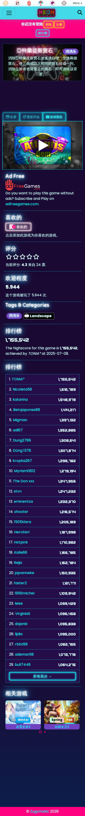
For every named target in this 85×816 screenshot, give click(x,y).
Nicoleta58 (22, 389)
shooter (21, 511)
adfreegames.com (22, 204)
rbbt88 (21, 644)
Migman (20, 419)
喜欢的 (18, 227)
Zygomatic (39, 811)
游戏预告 (54, 117)
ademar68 (24, 654)
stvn (18, 491)
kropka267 (22, 460)
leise (19, 603)
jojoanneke (24, 572)
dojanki (21, 623)
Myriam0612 (24, 470)
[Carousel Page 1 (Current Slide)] (40, 732)
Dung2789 (22, 440)
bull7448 (23, 664)
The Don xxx (23, 481)
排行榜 (42, 33)
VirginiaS (22, 613)
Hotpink (21, 542)
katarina (20, 399)
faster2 (20, 583)
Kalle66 (20, 552)
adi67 (18, 430)
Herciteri (21, 532)
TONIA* (18, 379)
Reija (18, 562)
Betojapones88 (26, 409)
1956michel (24, 593)
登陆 (48, 24)
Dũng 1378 (22, 450)
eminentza (23, 501)
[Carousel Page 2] (45, 732)
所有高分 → (42, 676)
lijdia (18, 634)
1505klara (22, 521)
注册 (59, 24)
